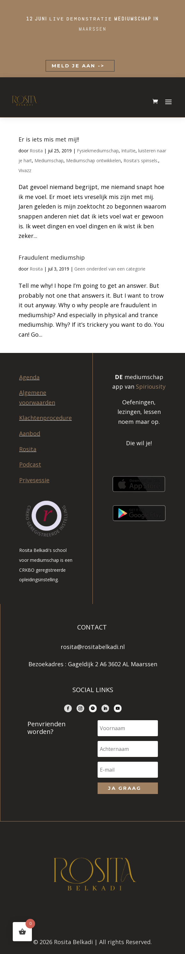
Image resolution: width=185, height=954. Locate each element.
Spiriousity (151, 386)
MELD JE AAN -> (77, 66)
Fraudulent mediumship (51, 257)
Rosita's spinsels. (140, 160)
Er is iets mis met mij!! (48, 139)
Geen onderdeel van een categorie (109, 269)
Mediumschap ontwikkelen (93, 160)
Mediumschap (48, 160)
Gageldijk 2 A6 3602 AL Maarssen (112, 664)
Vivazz (24, 170)
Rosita (36, 151)
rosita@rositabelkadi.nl (93, 647)
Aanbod (29, 433)
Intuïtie (128, 151)
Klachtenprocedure (45, 418)
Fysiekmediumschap (98, 151)
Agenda (29, 377)
